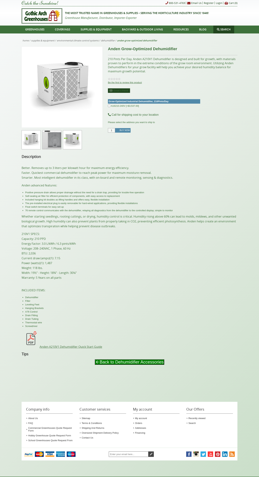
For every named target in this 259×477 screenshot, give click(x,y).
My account (141, 418)
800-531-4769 (175, 3)
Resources (181, 29)
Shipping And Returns (93, 428)
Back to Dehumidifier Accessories (129, 362)
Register (209, 3)
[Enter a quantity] (111, 130)
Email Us (194, 3)
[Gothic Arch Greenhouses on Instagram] (196, 454)
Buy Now (125, 130)
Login (219, 3)
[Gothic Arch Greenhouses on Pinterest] (217, 454)
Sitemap (86, 418)
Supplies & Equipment (96, 29)
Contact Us (87, 437)
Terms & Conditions (92, 423)
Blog (202, 29)
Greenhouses (34, 29)
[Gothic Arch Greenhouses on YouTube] (210, 454)
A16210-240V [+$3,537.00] (125, 106)
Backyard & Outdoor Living (142, 29)
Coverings (62, 29)
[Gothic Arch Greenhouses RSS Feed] (232, 454)
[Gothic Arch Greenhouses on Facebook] (189, 454)
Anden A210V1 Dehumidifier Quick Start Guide (62, 347)
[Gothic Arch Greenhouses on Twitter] (203, 454)
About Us (33, 418)
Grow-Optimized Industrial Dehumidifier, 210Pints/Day (139, 101)
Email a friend (120, 90)
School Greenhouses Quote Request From (50, 440)
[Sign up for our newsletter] (128, 454)
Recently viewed (197, 418)
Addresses (140, 428)
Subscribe (151, 454)
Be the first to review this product (125, 82)
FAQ (30, 423)
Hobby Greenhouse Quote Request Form (49, 435)
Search (192, 423)
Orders (138, 423)
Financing (140, 432)
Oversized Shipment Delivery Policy (100, 432)
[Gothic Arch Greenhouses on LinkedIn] (225, 454)
